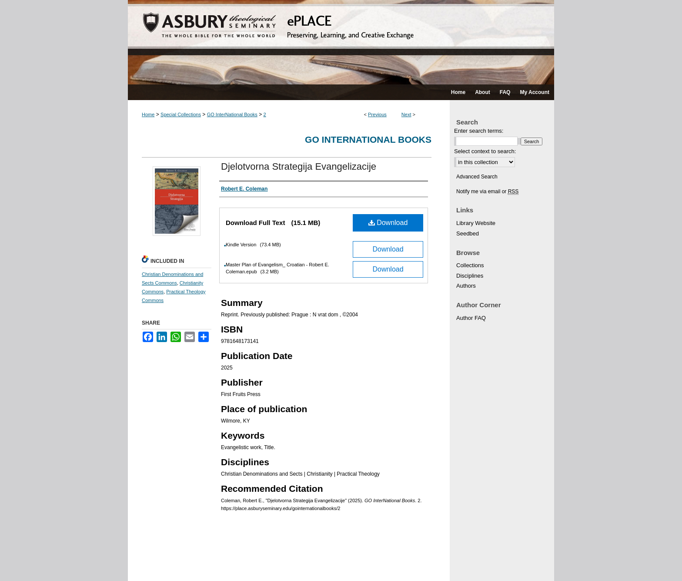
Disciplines (469, 275)
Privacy (321, 564)
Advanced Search (477, 177)
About (174, 564)
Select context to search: (485, 151)
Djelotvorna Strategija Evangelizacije (298, 166)
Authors (466, 285)
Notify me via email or (487, 191)
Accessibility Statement (279, 564)
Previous (377, 114)
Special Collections (180, 114)
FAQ (198, 564)
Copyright (345, 564)
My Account (228, 564)
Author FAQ (471, 318)
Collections (470, 265)
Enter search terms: (478, 131)
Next (406, 114)
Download (388, 222)
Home (148, 114)
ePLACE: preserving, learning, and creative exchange (341, 42)
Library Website (475, 223)
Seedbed (467, 233)
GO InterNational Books (232, 114)
